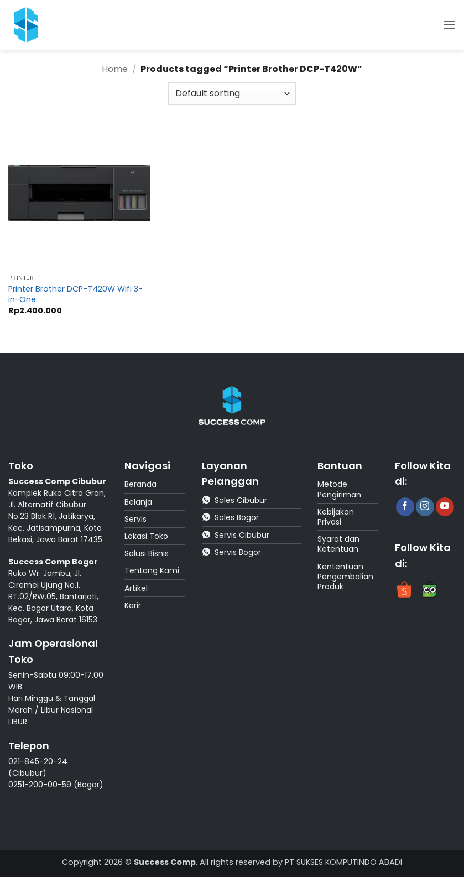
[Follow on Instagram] (425, 506)
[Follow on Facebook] (405, 506)
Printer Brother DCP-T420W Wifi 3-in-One (75, 294)
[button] (449, 24)
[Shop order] (231, 93)
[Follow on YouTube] (445, 506)
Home (115, 69)
